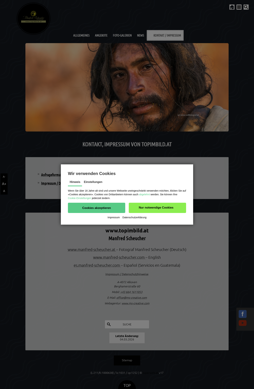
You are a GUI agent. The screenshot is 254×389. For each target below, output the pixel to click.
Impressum (114, 217)
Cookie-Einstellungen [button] (79, 198)
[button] (96, 208)
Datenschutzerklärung (134, 217)
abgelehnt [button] (144, 194)
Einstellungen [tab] (93, 181)
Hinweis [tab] (75, 181)
